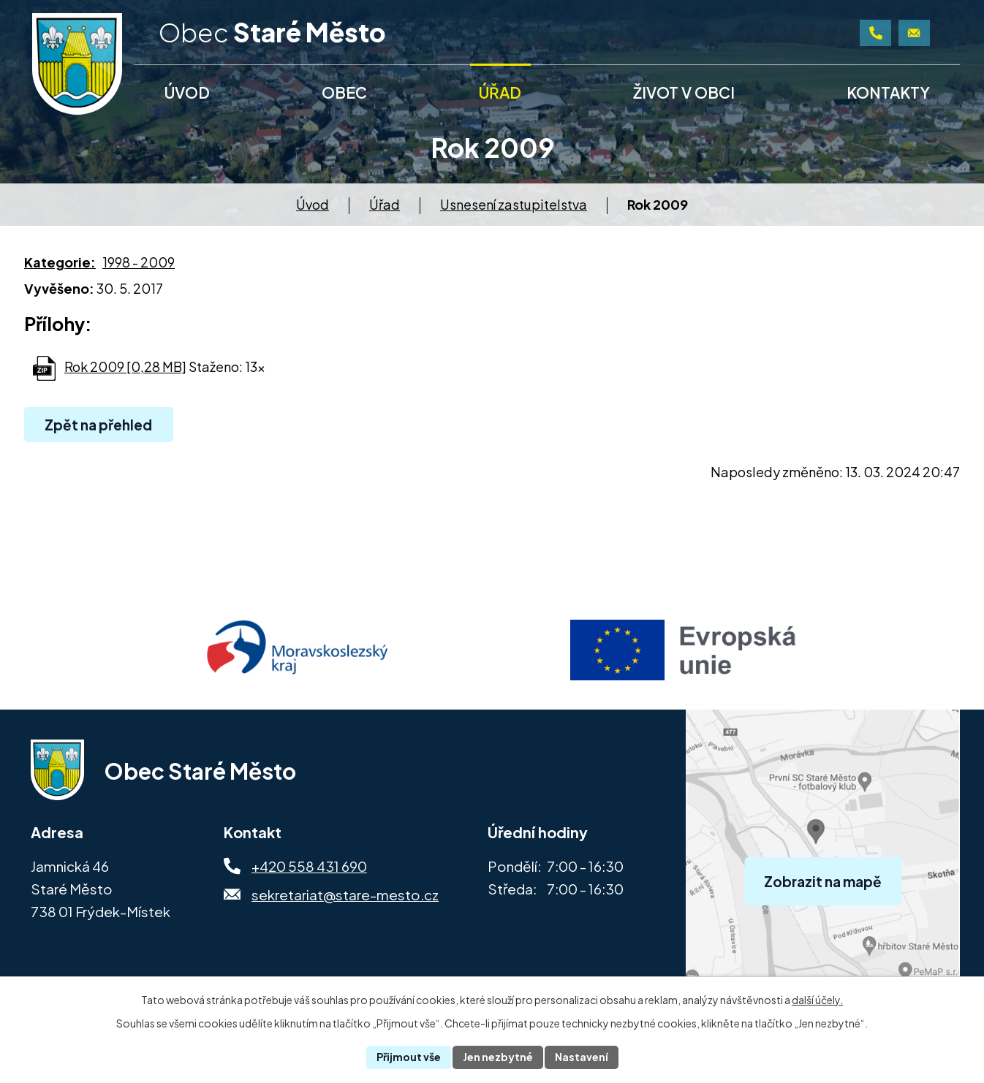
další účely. (817, 999)
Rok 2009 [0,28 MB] (125, 366)
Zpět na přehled (98, 424)
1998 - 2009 (138, 262)
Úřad (384, 204)
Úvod (312, 204)
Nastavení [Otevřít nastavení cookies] (581, 1056)
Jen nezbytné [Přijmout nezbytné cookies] (498, 1056)
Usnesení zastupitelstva (513, 204)
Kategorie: (60, 262)
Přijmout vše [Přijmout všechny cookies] (408, 1056)
